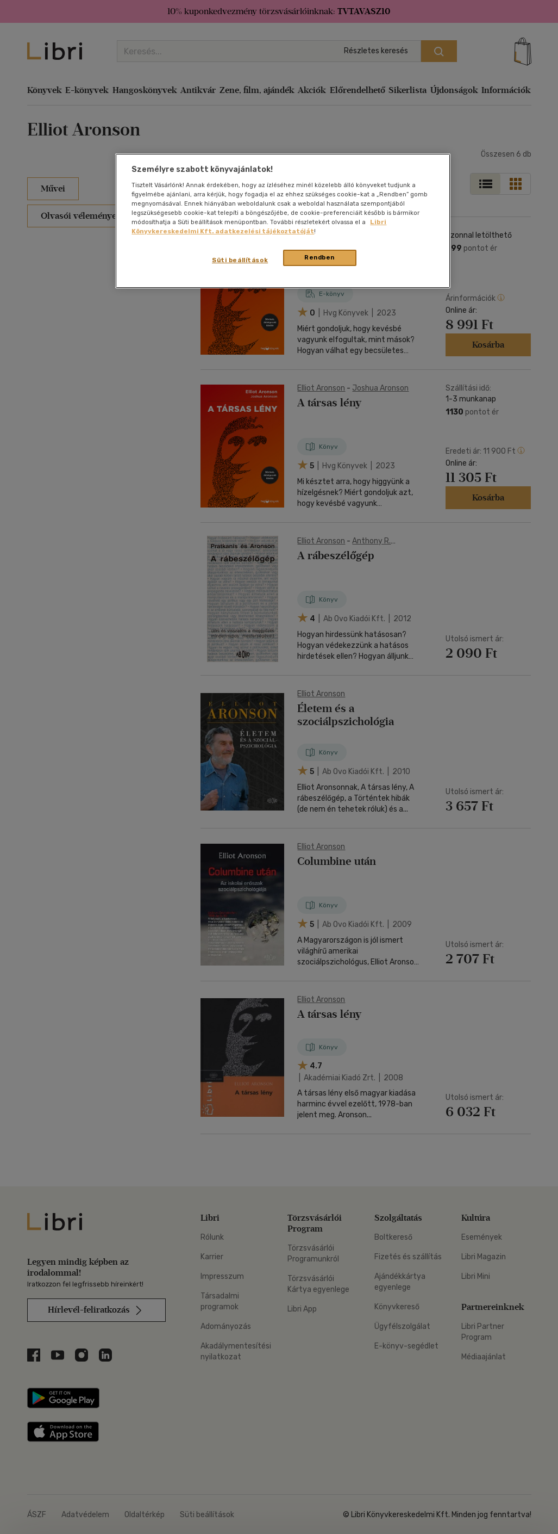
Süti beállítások (240, 260)
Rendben (319, 257)
